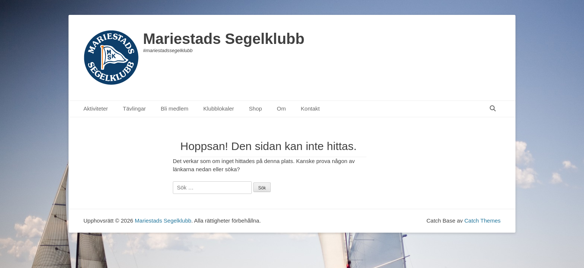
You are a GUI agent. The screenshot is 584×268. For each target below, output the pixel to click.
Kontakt (310, 108)
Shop (255, 108)
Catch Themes (482, 220)
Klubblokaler (218, 108)
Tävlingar (134, 108)
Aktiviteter (95, 108)
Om (281, 108)
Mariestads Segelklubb (223, 39)
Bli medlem (174, 108)
